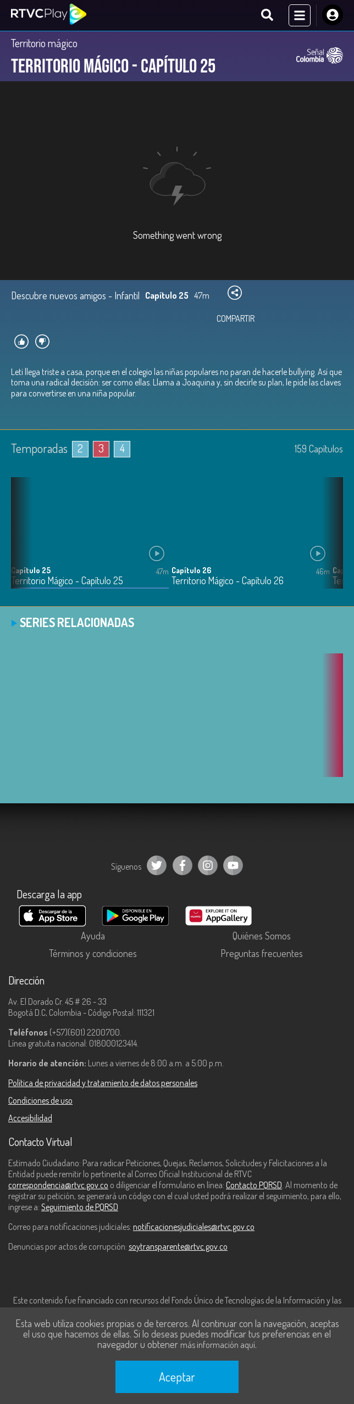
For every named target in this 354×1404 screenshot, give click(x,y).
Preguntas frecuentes (261, 953)
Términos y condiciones (93, 953)
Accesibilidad (30, 1117)
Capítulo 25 (31, 570)
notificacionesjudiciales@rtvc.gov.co (194, 1226)
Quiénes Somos (262, 936)
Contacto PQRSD (254, 1184)
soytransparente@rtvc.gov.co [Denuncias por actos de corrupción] (178, 1246)
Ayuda (93, 936)
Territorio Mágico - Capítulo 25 (67, 580)
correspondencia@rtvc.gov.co (58, 1184)
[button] (329, 541)
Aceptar (177, 1376)
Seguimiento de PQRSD (79, 1206)
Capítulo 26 (191, 570)
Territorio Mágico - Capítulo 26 (228, 580)
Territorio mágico (44, 43)
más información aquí (217, 1344)
